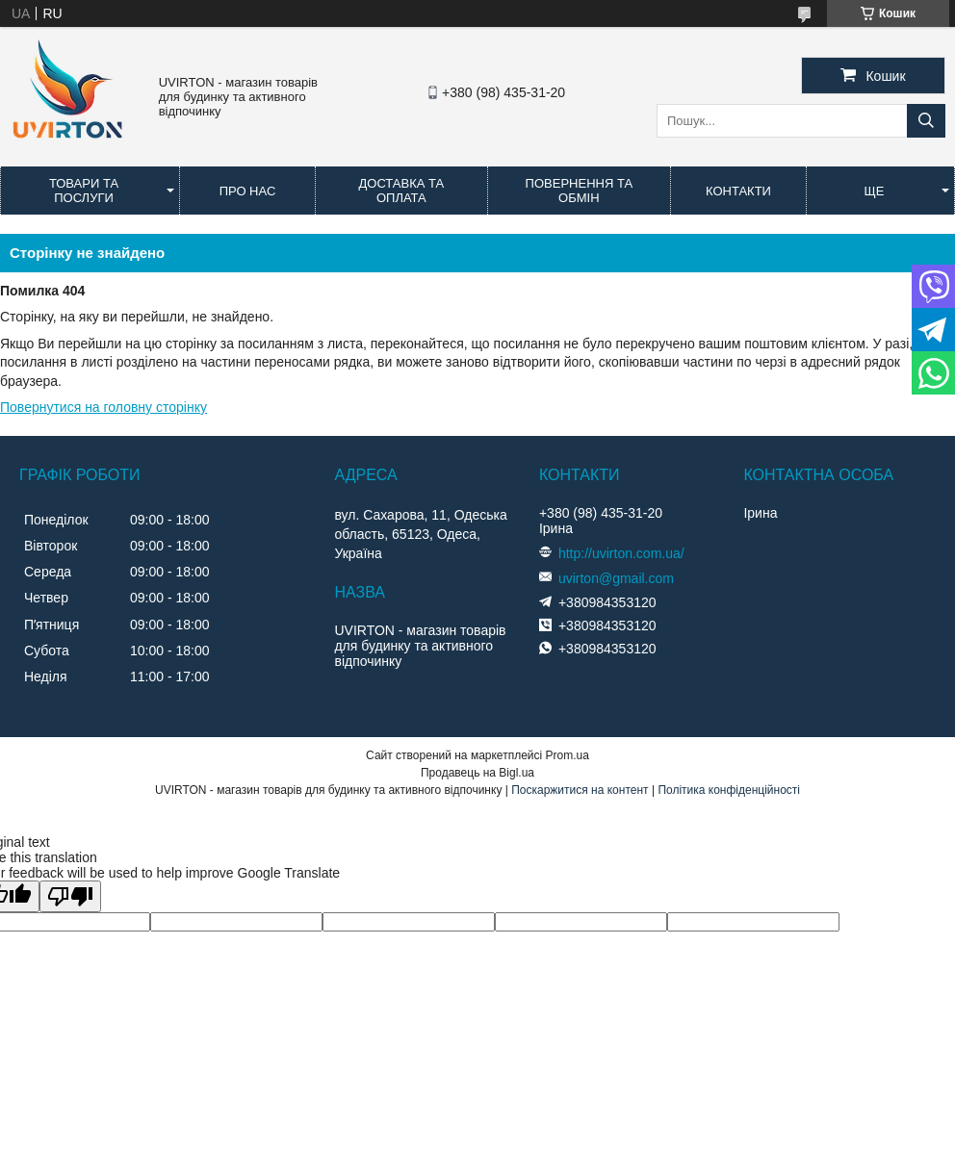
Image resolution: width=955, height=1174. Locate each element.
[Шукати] (926, 121)
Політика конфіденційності (729, 790)
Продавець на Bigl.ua (477, 772)
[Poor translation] (70, 896)
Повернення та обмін (579, 190)
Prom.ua (567, 755)
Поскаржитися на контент (579, 790)
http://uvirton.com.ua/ (621, 553)
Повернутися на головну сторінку (103, 407)
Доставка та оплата (401, 190)
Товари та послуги (83, 190)
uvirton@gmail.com (616, 578)
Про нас (247, 191)
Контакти (738, 191)
